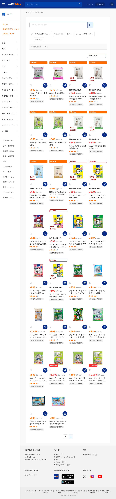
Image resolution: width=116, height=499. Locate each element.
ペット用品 (7, 165)
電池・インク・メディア (10, 180)
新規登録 (100, 4)
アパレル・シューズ (10, 170)
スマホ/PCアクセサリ (10, 161)
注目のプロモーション (11, 28)
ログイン (90, 4)
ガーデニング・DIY (10, 190)
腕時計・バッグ (8, 175)
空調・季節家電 (8, 141)
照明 (4, 156)
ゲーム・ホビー (8, 185)
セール (5, 24)
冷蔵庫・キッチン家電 (10, 136)
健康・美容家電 (8, 151)
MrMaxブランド (8, 33)
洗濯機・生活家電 (9, 146)
